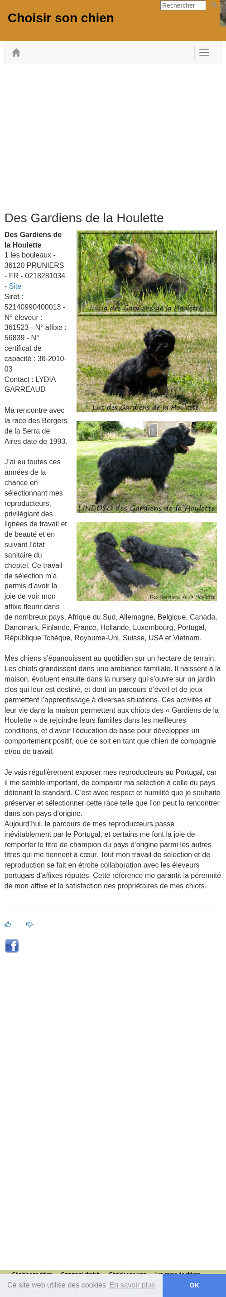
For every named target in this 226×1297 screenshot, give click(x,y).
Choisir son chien (61, 18)
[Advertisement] (115, 136)
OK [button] (194, 1285)
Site (15, 286)
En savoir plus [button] (132, 1285)
